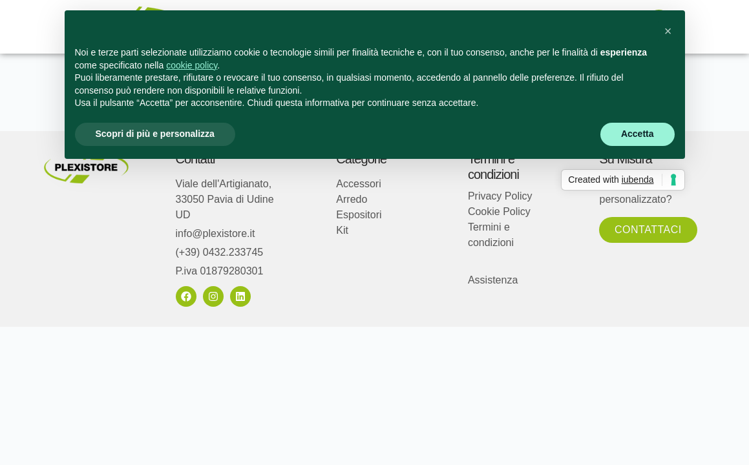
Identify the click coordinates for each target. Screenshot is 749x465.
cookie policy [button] (191, 65)
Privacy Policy (500, 196)
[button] (668, 31)
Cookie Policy (499, 211)
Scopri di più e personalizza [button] (155, 134)
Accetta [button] (637, 134)
